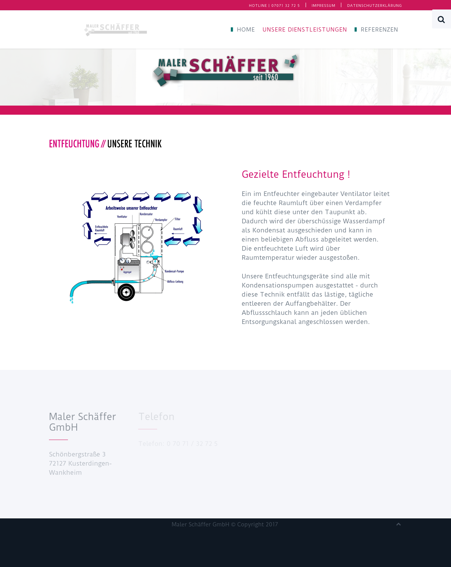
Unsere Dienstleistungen (305, 29)
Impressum (323, 5)
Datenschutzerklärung (374, 5)
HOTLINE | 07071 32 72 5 (274, 5)
